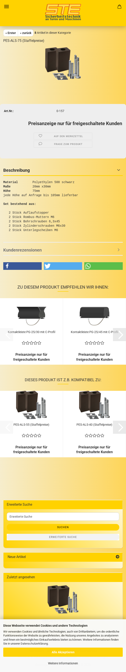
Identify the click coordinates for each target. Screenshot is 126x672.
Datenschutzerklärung (34, 643)
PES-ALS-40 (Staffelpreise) (94, 424)
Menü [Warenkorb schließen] (6, 6)
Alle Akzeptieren (63, 652)
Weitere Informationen (63, 663)
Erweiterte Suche (63, 537)
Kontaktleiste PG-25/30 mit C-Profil (31, 332)
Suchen (63, 527)
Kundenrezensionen (22, 250)
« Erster (10, 33)
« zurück (25, 33)
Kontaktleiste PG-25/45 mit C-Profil (94, 332)
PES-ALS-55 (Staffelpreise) (31, 424)
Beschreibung (16, 170)
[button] (22, 266)
